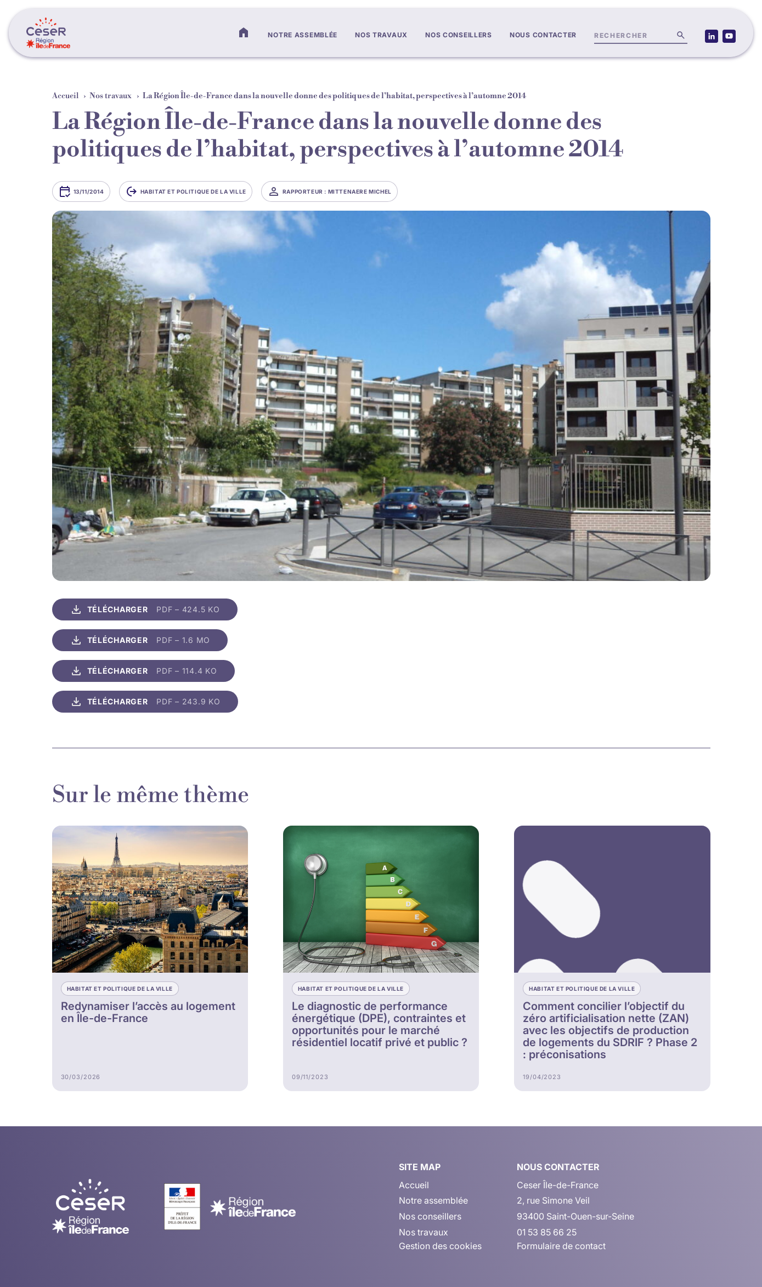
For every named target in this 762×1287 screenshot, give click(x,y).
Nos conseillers (458, 35)
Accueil (65, 96)
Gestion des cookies (440, 1245)
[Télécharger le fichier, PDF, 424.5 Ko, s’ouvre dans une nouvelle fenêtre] (145, 609)
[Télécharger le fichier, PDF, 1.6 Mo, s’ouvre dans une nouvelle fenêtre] (140, 640)
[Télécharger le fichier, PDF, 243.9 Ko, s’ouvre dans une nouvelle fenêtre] (145, 702)
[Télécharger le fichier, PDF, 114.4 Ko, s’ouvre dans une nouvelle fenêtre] (143, 671)
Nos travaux (381, 35)
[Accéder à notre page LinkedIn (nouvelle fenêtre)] (711, 36)
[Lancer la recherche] (680, 35)
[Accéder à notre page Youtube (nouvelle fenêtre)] (729, 36)
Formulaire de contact (561, 1245)
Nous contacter (543, 35)
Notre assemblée (302, 35)
